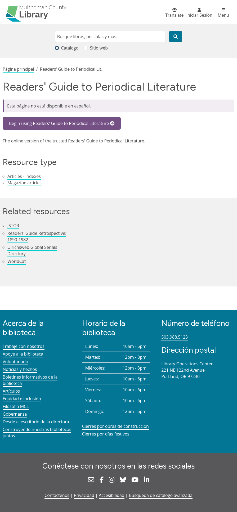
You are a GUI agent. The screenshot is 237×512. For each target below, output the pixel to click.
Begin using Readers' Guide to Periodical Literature (59, 123)
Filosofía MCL (16, 406)
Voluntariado (15, 362)
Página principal (18, 69)
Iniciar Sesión (199, 15)
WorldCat (16, 261)
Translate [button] (174, 15)
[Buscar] (175, 36)
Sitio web (99, 48)
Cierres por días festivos (105, 434)
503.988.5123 (174, 337)
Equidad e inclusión (22, 399)
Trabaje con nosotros (23, 346)
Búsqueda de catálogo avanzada (161, 495)
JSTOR (13, 225)
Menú (223, 15)
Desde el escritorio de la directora (36, 422)
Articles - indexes (24, 176)
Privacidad (84, 495)
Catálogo (70, 48)
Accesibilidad (111, 495)
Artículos (11, 391)
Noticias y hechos (20, 369)
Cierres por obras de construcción (115, 426)
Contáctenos (56, 495)
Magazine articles (24, 183)
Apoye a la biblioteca (23, 354)
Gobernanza (15, 414)
